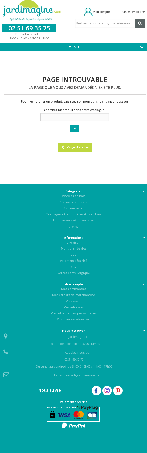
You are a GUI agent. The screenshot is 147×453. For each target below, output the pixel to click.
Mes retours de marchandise (73, 295)
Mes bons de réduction (74, 319)
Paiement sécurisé (73, 261)
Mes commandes (73, 289)
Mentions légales (73, 248)
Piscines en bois (73, 196)
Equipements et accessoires (73, 220)
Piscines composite (73, 202)
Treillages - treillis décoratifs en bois (73, 214)
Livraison (73, 242)
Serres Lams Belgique (73, 273)
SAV (74, 267)
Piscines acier (73, 208)
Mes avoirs (73, 301)
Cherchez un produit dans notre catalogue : (75, 110)
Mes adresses (73, 307)
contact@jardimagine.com (83, 375)
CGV (73, 254)
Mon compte (101, 12)
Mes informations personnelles (73, 313)
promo (73, 226)
